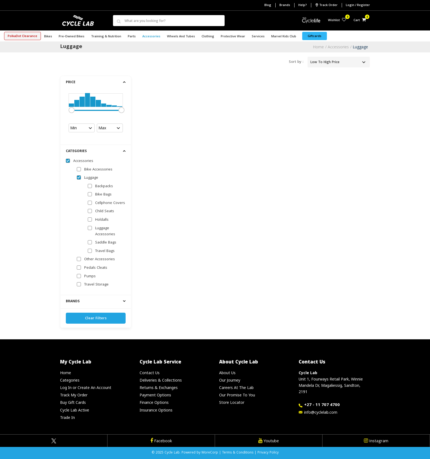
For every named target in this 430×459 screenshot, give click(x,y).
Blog (267, 5)
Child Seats (104, 211)
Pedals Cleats (95, 268)
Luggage (360, 46)
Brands (284, 5)
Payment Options (155, 395)
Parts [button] (132, 36)
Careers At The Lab (236, 387)
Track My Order (73, 395)
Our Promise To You (237, 395)
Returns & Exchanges (159, 387)
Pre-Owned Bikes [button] (71, 36)
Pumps (90, 276)
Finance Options (154, 402)
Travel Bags (105, 251)
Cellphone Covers (110, 203)
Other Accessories (99, 259)
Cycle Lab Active (74, 410)
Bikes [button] (48, 36)
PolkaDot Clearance (22, 36)
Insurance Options (156, 410)
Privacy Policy (268, 453)
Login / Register (358, 5)
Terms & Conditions (237, 453)
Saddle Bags (105, 243)
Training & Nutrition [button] (106, 36)
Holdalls (102, 220)
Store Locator (231, 402)
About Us (227, 372)
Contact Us (150, 372)
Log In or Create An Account (85, 387)
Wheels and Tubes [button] (181, 36)
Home (318, 46)
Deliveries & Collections (161, 380)
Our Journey (229, 380)
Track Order (326, 5)
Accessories (338, 46)
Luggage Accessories (105, 231)
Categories (70, 380)
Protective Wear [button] (233, 36)
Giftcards (314, 36)
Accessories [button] (151, 36)
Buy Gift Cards (73, 402)
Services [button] (258, 36)
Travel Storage (96, 285)
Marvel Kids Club (283, 36)
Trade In (67, 417)
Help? (302, 5)
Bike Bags (103, 195)
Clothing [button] (208, 36)
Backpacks (104, 186)
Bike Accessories (98, 170)
